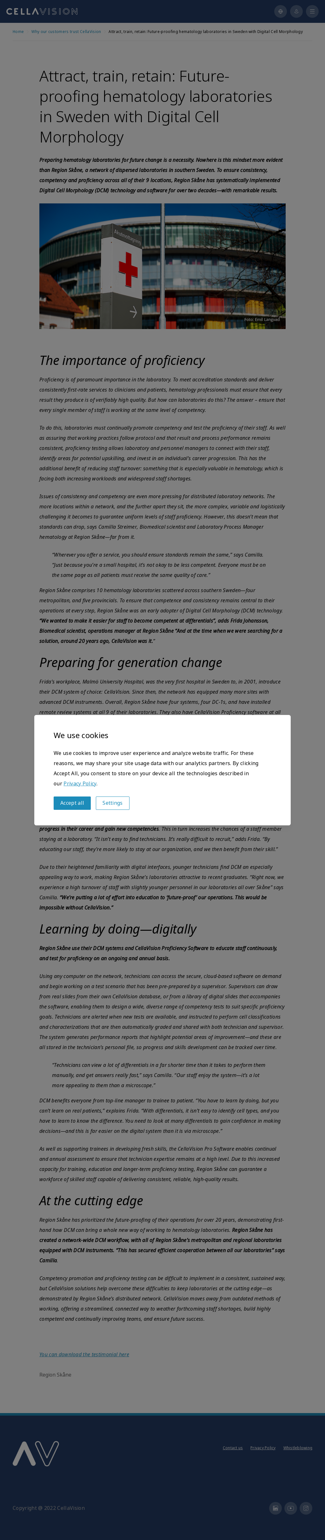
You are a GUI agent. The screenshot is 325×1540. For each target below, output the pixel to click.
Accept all (72, 803)
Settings (113, 803)
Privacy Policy (79, 783)
